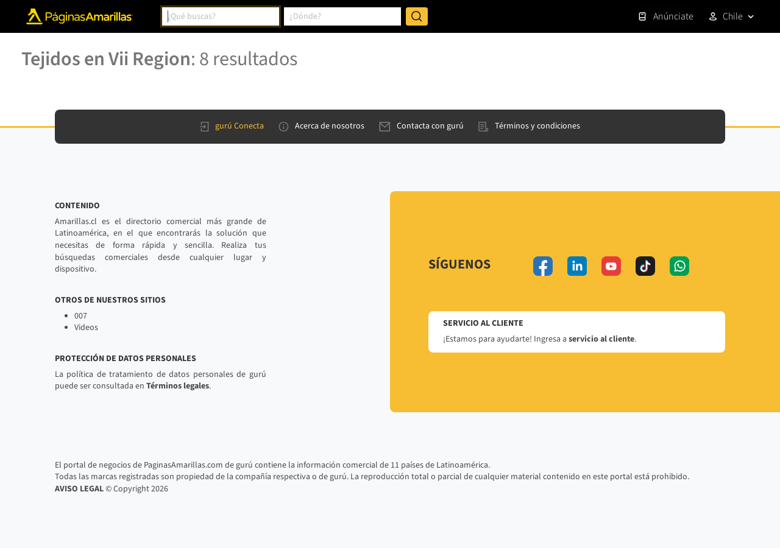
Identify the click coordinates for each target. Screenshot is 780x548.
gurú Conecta (232, 126)
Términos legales (177, 386)
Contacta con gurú (421, 126)
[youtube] (611, 266)
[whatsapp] (679, 266)
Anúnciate (665, 16)
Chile (733, 16)
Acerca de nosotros (321, 126)
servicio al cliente (601, 339)
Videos (86, 327)
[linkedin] (577, 266)
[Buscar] (417, 16)
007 (80, 316)
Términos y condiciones (529, 126)
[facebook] (543, 266)
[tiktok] (645, 266)
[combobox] (220, 16)
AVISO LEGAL (79, 489)
